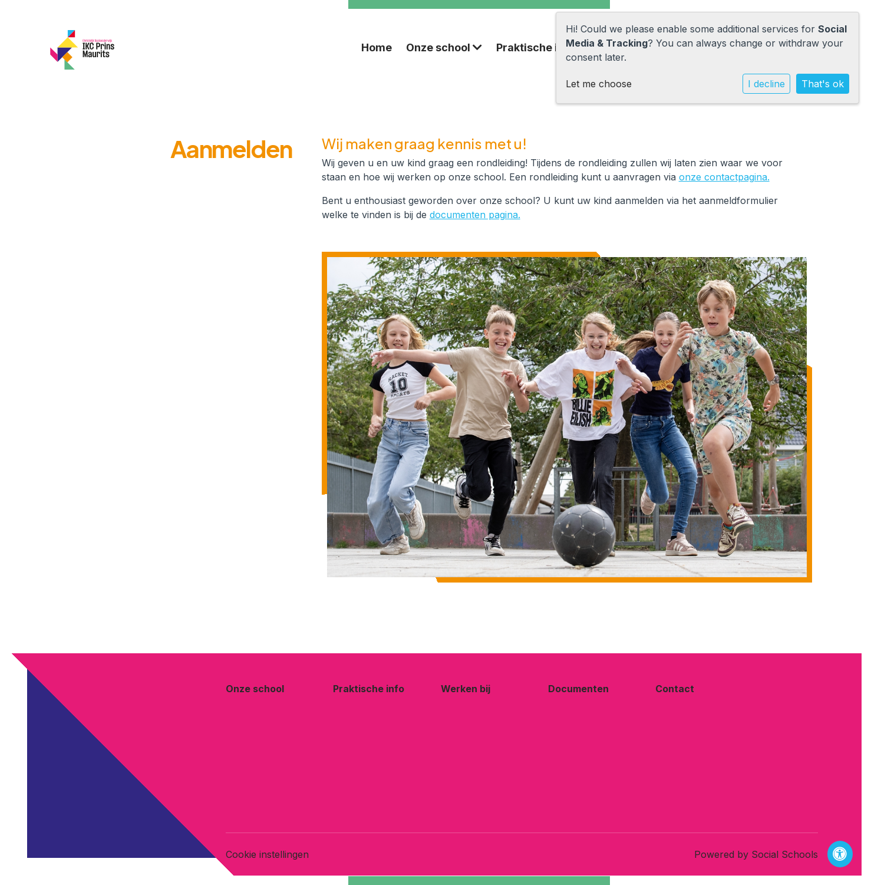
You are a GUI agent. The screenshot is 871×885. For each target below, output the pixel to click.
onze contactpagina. (724, 177)
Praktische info (541, 47)
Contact (674, 689)
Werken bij (465, 689)
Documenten (578, 689)
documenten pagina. (475, 215)
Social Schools (784, 854)
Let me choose (599, 84)
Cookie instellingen (267, 854)
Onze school (444, 47)
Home (376, 47)
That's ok (822, 84)
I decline (766, 84)
